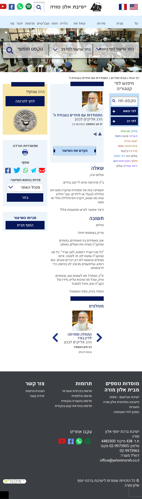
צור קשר (11, 24)
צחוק (133, 131)
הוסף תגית (25, 225)
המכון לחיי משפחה (126, 412)
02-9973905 (119, 446)
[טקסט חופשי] (27, 49)
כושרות (134, 407)
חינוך (134, 161)
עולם (119, 166)
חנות (55, 23)
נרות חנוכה (130, 146)
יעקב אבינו (130, 141)
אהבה (124, 136)
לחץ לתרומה (25, 101)
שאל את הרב (79, 24)
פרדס (133, 151)
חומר (117, 136)
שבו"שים (43, 23)
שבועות (125, 131)
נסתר (120, 146)
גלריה (63, 23)
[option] (77, 336)
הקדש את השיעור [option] (75, 151)
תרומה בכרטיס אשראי (77, 391)
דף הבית (134, 78)
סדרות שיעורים (100, 24)
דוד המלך (119, 156)
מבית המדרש (118, 24)
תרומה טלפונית (82, 396)
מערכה (132, 136)
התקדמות (124, 161)
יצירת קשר (37, 396)
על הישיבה (133, 24)
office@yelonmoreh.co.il (119, 460)
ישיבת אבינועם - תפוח (124, 397)
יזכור (19, 23)
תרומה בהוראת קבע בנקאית (73, 405)
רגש (115, 161)
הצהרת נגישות (35, 391)
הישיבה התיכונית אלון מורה (121, 402)
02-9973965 (129, 450)
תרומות (30, 23)
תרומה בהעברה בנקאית (76, 400)
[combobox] (113, 50)
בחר (25, 197)
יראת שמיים (130, 166)
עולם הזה (131, 156)
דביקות (125, 151)
